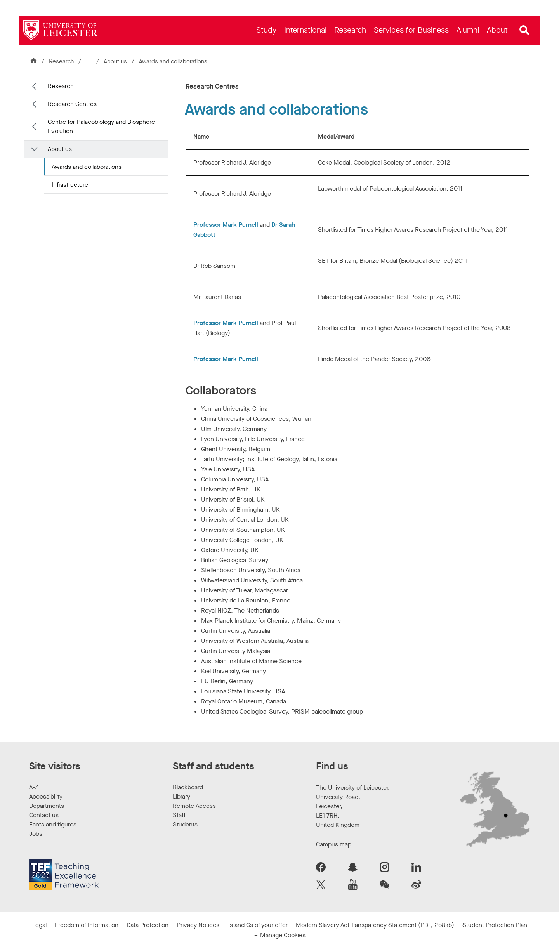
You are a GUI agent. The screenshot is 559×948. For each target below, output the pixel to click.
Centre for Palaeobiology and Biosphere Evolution (101, 126)
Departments (46, 806)
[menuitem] (266, 30)
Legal (39, 925)
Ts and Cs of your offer (257, 925)
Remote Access (194, 806)
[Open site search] (524, 30)
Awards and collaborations (87, 167)
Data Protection (147, 925)
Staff (179, 815)
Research (61, 61)
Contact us (44, 815)
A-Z (33, 787)
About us (116, 61)
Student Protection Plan (494, 925)
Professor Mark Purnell (225, 225)
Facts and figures (52, 824)
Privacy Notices (198, 925)
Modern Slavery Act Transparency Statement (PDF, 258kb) (375, 925)
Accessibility (45, 796)
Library (181, 796)
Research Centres (72, 104)
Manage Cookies (283, 935)
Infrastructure (70, 185)
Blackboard (188, 787)
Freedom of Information (86, 925)
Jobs (35, 834)
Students (185, 824)
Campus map (333, 844)
